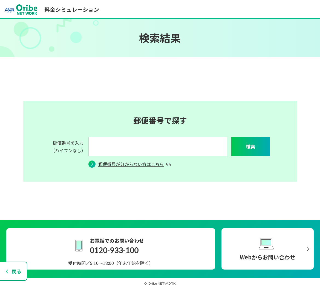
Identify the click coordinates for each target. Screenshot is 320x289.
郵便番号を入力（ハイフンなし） (68, 146)
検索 (250, 146)
